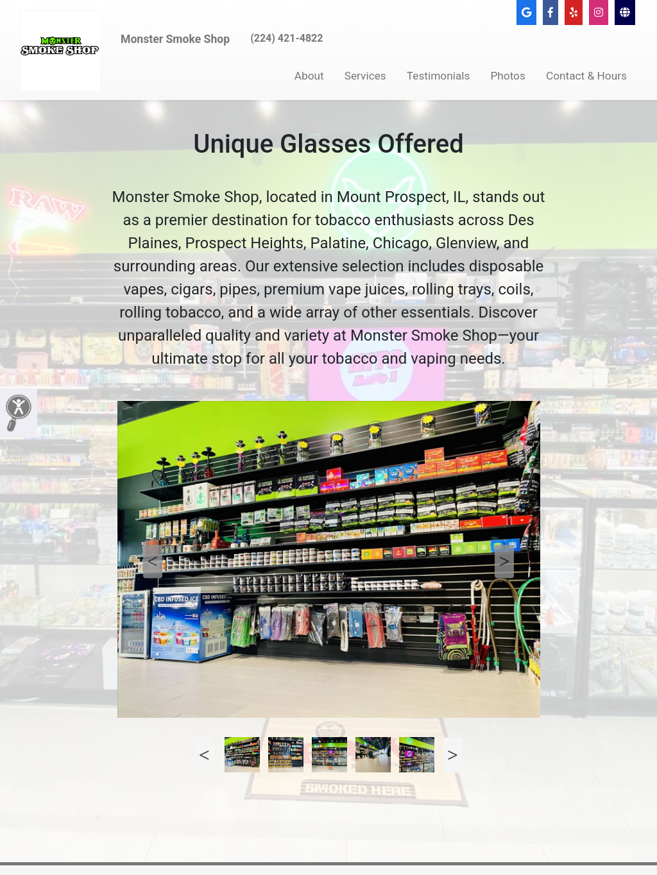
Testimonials (438, 75)
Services (365, 75)
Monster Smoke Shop (175, 39)
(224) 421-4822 (286, 38)
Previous (152, 561)
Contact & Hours (586, 75)
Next (504, 561)
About (309, 75)
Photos (507, 75)
